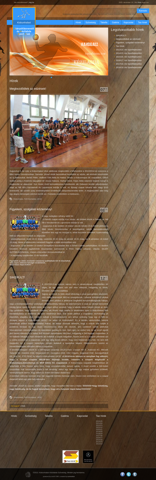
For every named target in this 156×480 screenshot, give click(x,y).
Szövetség (91, 22)
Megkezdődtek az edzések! (28, 88)
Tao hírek (142, 22)
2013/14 (99, 444)
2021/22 (99, 427)
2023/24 (99, 423)
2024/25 (99, 421)
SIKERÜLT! (17, 277)
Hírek (78, 22)
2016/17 (99, 438)
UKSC (39, 199)
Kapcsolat (128, 22)
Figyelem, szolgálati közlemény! (31, 209)
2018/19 (99, 433)
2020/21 (99, 429)
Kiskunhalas (18, 199)
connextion (71, 476)
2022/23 (99, 425)
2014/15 (99, 442)
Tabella (103, 22)
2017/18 (99, 436)
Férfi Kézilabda (30, 199)
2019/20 (99, 431)
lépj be (31, 2)
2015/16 (99, 440)
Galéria (115, 22)
